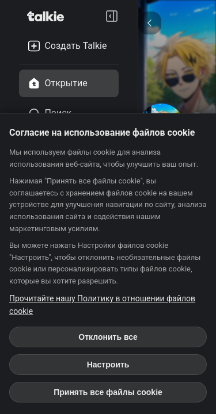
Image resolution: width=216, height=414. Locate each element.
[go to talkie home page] (49, 16)
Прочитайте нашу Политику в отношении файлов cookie (102, 305)
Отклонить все (107, 337)
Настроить (108, 364)
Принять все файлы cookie (108, 392)
